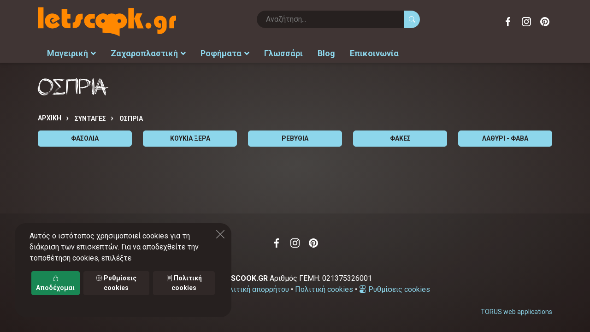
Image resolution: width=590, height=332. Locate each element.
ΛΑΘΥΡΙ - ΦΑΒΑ (505, 138)
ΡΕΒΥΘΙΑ (295, 138)
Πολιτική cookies (324, 289)
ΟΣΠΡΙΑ (131, 118)
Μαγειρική (71, 53)
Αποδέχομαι (55, 282)
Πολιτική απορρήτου (254, 289)
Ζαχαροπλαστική (148, 53)
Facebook (508, 21)
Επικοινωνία (374, 53)
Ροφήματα (225, 53)
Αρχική (49, 118)
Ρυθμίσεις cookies (394, 289)
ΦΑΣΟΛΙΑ (85, 138)
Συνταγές (90, 118)
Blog (326, 53)
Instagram (526, 21)
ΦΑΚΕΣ (400, 138)
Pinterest (544, 21)
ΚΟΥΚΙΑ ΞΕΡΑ (190, 138)
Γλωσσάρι (283, 53)
